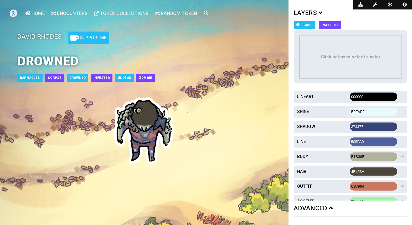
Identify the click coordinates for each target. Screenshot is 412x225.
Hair (302, 171)
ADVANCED (313, 208)
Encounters (69, 13)
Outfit (304, 186)
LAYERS (308, 13)
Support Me (88, 38)
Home (35, 13)
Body (302, 156)
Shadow (306, 126)
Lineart (305, 96)
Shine (303, 111)
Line (301, 141)
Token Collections (121, 13)
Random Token (176, 13)
